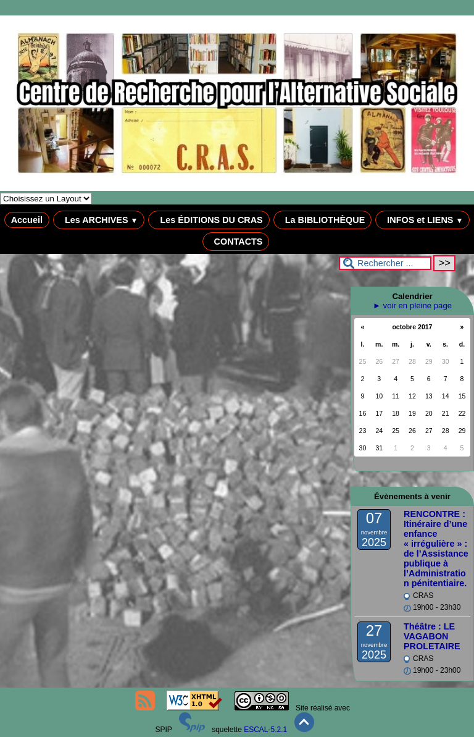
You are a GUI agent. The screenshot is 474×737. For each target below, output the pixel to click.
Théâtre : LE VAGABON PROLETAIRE (432, 636)
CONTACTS (236, 241)
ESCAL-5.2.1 (265, 729)
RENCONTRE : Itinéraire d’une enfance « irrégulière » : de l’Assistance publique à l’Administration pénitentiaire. (436, 548)
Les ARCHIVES (99, 220)
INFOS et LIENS (422, 220)
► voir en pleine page (412, 305)
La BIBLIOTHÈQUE (322, 220)
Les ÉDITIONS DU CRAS (208, 220)
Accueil (27, 220)
